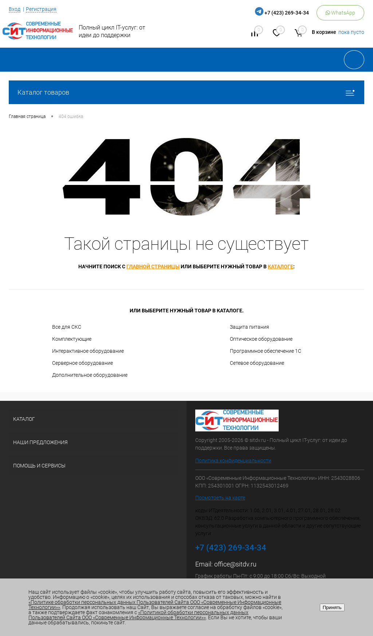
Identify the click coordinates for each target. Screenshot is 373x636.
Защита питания (249, 327)
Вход (14, 9)
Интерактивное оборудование (88, 351)
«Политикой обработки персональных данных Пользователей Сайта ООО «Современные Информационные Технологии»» (138, 614)
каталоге (280, 266)
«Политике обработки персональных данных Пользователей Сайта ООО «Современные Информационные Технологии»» (154, 604)
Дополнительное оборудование (89, 375)
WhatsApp (340, 13)
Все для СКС (66, 327)
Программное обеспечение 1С (265, 351)
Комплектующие (71, 339)
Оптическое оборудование (261, 339)
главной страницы (153, 266)
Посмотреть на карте (220, 498)
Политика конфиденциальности (233, 460)
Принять (332, 607)
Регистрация (41, 9)
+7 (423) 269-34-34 (286, 13)
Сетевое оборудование (257, 363)
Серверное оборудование (82, 363)
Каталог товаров (186, 92)
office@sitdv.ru (235, 564)
